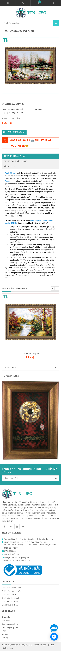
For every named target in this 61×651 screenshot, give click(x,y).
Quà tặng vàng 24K (10, 627)
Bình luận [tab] (9, 166)
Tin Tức (5, 634)
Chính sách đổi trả (9, 594)
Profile (4, 631)
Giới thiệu (6, 620)
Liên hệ (5, 637)
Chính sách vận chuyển (11, 591)
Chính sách (31, 367)
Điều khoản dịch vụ (10, 605)
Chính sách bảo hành (10, 598)
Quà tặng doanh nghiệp (12, 624)
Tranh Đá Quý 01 (30, 353)
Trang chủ (6, 617)
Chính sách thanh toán (11, 587)
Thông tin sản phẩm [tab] (15, 156)
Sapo (11, 648)
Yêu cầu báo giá (13, 132)
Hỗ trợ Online (31, 376)
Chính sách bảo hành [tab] (15, 161)
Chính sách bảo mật (10, 601)
